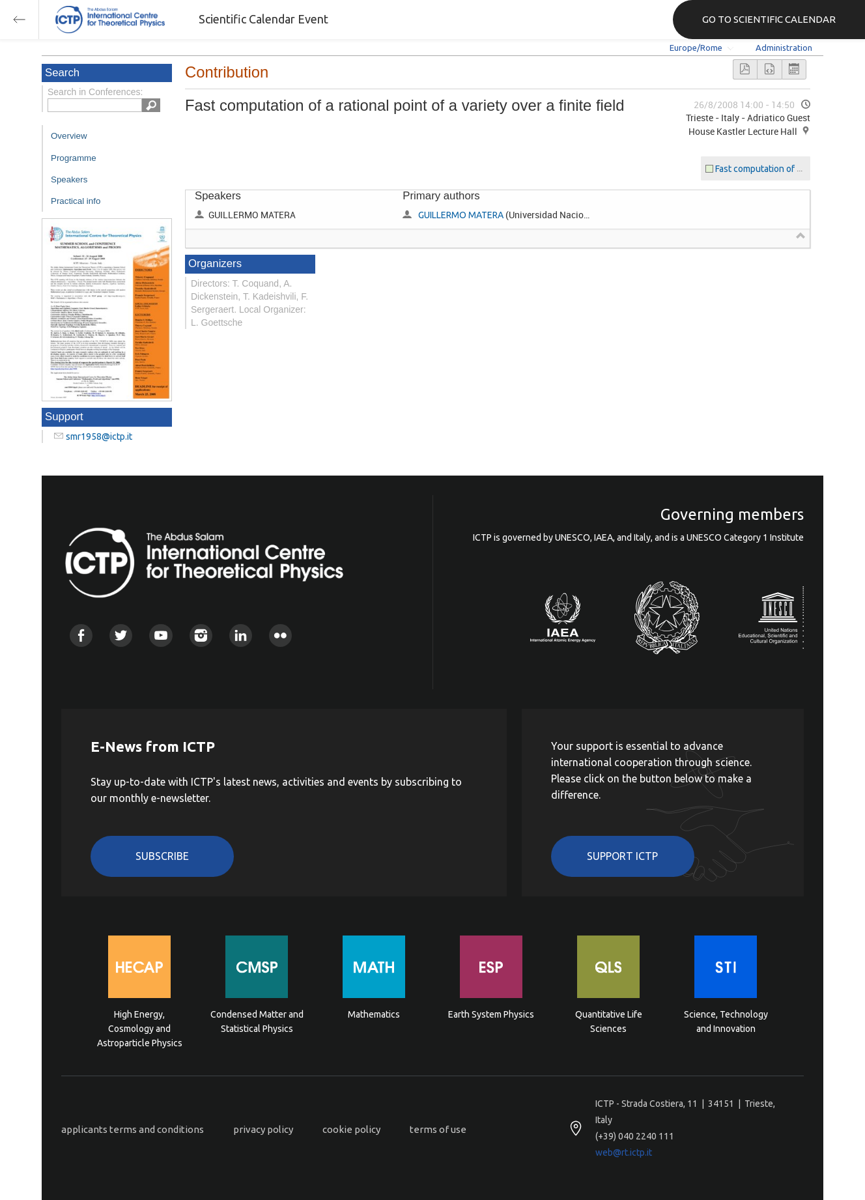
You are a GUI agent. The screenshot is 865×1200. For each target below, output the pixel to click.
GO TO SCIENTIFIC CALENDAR (769, 19)
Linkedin (240, 635)
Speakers (69, 179)
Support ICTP (622, 856)
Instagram (201, 635)
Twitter (120, 635)
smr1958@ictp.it (99, 436)
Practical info (75, 201)
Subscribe (162, 856)
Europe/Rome (696, 47)
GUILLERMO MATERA (460, 215)
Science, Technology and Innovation (726, 1021)
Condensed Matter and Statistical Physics (257, 1021)
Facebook (81, 635)
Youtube (160, 635)
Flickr (280, 635)
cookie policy (351, 1129)
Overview (69, 136)
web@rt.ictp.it (623, 1152)
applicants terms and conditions (132, 1129)
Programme (73, 158)
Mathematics (374, 1014)
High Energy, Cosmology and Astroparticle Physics (139, 1027)
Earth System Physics (491, 1014)
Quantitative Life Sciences (608, 1021)
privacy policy (263, 1129)
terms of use (438, 1129)
